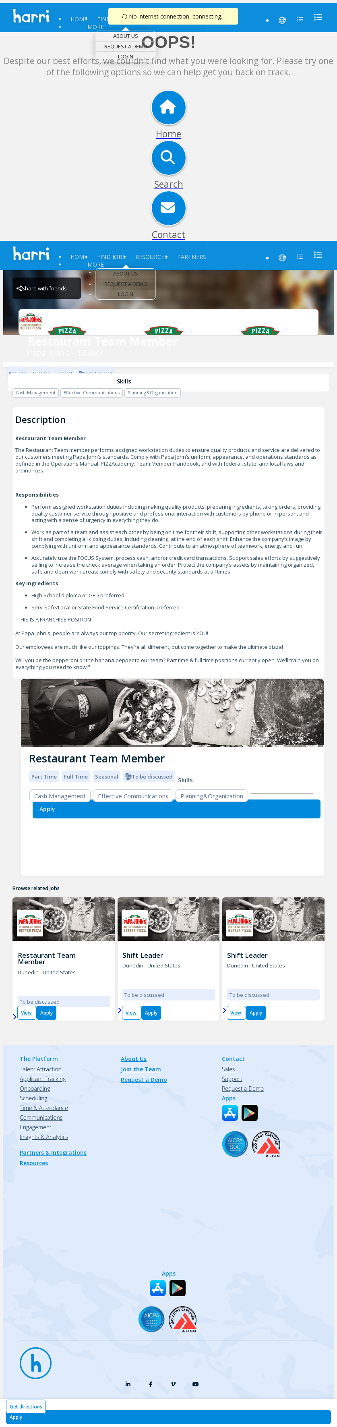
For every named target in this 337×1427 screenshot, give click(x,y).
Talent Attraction (41, 1069)
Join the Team (141, 1069)
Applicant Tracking (43, 1079)
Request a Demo (125, 46)
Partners (191, 257)
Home (78, 19)
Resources (151, 257)
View (27, 1012)
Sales (228, 1069)
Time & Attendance (44, 1108)
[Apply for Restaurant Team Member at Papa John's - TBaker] (168, 1417)
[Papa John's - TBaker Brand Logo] (168, 322)
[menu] (316, 17)
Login (125, 56)
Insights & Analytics (44, 1137)
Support (232, 1079)
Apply (46, 1012)
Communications (41, 1117)
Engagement (36, 1127)
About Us (125, 35)
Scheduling (34, 1098)
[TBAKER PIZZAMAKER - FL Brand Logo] (30, 923)
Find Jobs (111, 257)
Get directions (26, 1406)
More (95, 27)
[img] (172, 713)
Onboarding (35, 1088)
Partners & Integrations (53, 1152)
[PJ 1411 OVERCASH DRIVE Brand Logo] (239, 923)
